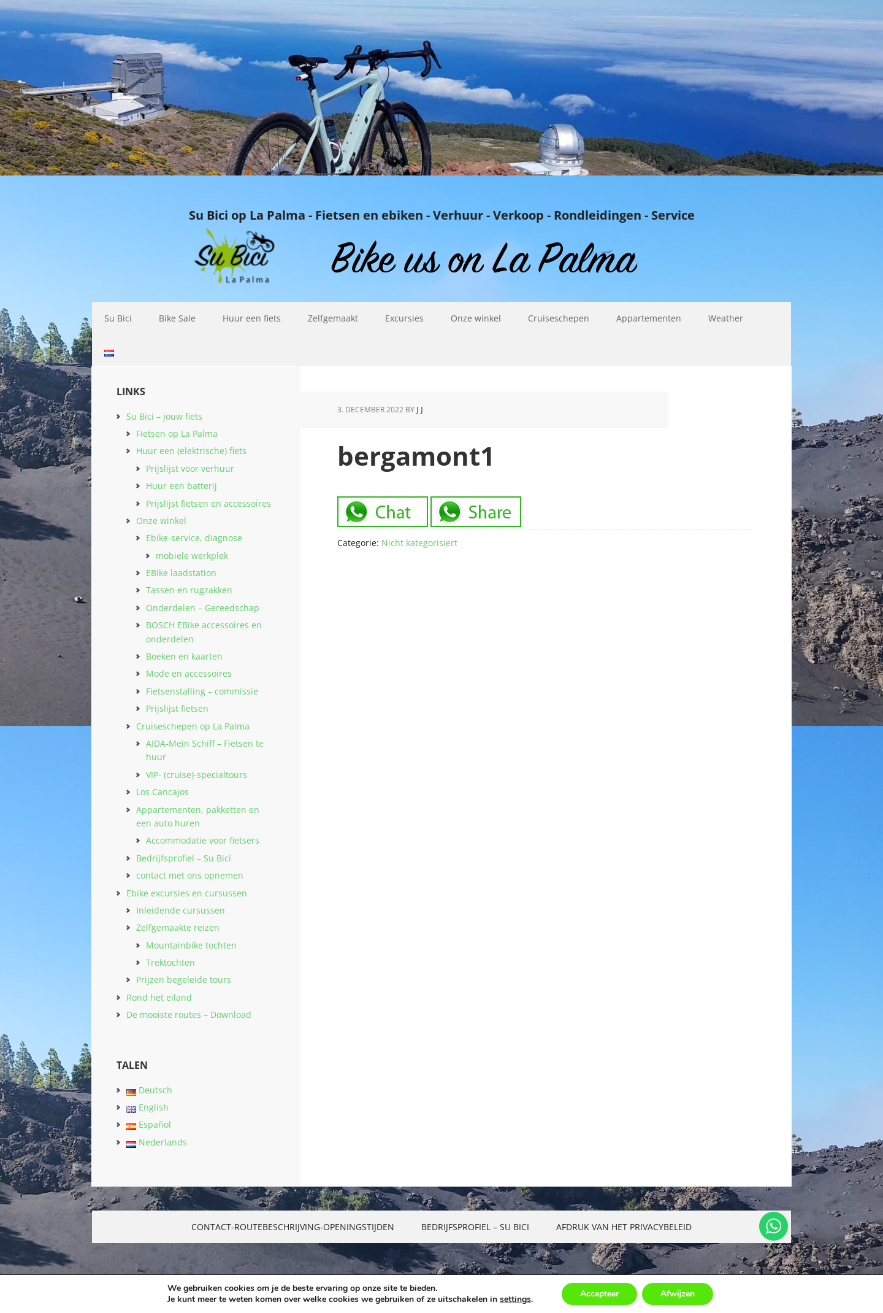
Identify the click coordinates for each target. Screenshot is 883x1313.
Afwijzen (677, 1294)
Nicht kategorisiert (419, 543)
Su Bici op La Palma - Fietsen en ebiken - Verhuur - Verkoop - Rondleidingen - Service (442, 215)
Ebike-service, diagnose (194, 538)
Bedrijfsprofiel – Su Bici (183, 858)
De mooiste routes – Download (188, 1014)
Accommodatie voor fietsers (202, 840)
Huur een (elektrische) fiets (191, 450)
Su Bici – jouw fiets (164, 416)
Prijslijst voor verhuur (190, 468)
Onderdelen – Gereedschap (202, 608)
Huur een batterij (181, 485)
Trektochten (170, 962)
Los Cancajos (162, 792)
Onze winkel (161, 520)
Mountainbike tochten (191, 945)
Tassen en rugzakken (189, 590)
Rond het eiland (159, 997)
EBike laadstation (181, 573)
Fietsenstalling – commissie (202, 691)
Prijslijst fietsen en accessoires (208, 503)
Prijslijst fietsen (177, 708)
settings (515, 1299)
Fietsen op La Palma (177, 433)
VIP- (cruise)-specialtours (196, 774)
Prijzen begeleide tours (183, 979)
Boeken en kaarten (184, 656)
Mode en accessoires (189, 673)
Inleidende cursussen (180, 910)
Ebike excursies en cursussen (186, 893)
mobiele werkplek (192, 555)
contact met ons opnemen (189, 875)
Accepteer (599, 1294)
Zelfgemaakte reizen (178, 927)
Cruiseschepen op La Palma (193, 726)
